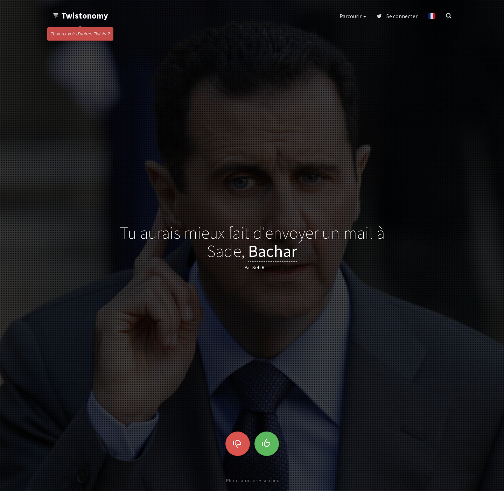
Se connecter (397, 16)
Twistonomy (80, 15)
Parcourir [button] (353, 16)
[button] (432, 16)
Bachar (272, 251)
